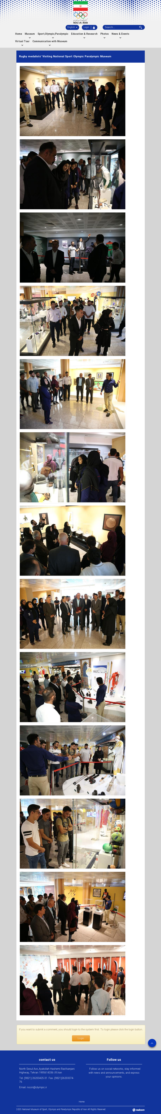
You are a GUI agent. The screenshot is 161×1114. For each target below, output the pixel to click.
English (72, 27)
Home (82, 1102)
